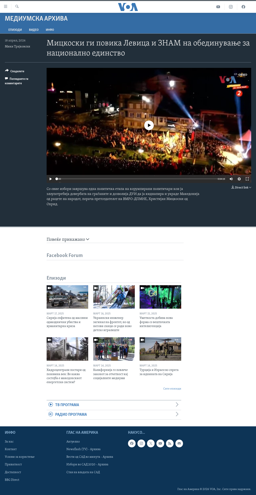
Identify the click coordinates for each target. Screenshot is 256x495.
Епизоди (15, 30)
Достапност (13, 472)
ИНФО (50, 30)
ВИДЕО (34, 30)
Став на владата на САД (83, 472)
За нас (9, 441)
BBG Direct (12, 479)
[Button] (14, 72)
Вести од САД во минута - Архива (89, 457)
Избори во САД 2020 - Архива (87, 464)
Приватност (13, 464)
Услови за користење (20, 457)
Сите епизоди (172, 388)
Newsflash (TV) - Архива (83, 449)
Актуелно (73, 441)
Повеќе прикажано (68, 239)
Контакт (11, 449)
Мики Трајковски (17, 46)
